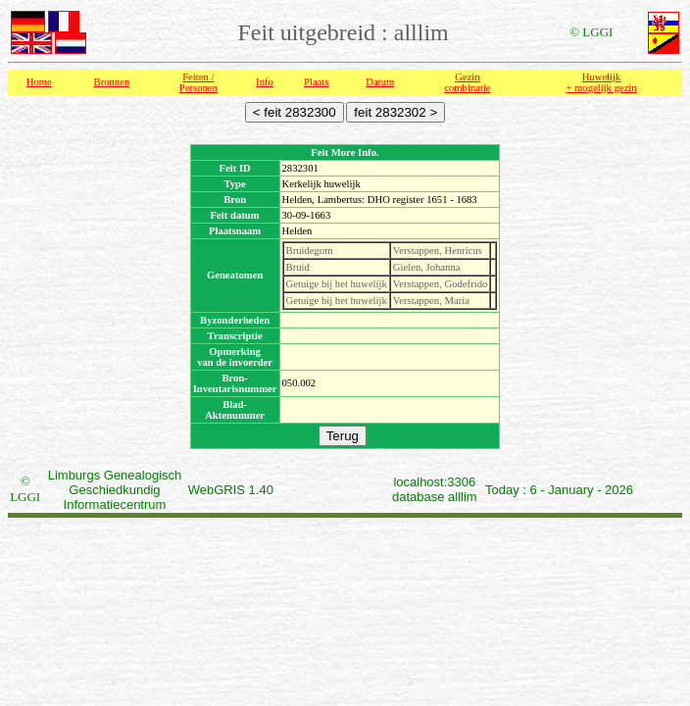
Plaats (316, 81)
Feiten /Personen (198, 82)
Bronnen (112, 81)
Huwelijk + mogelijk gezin (601, 82)
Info (264, 81)
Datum (380, 81)
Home (39, 81)
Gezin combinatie (467, 82)
